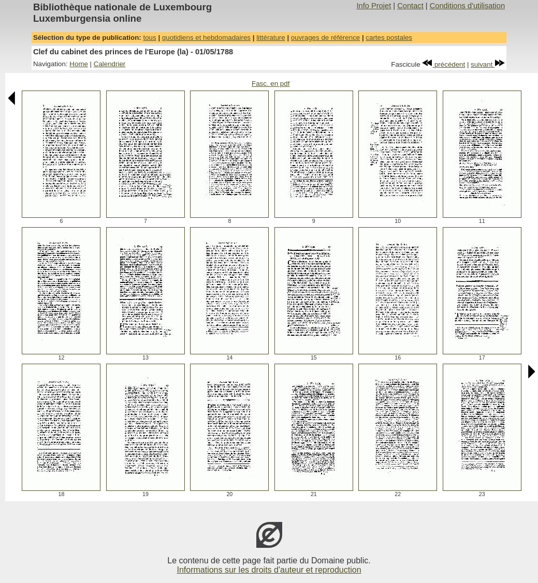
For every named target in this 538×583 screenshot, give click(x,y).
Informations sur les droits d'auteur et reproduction (269, 569)
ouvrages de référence (325, 37)
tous (149, 37)
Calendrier (110, 64)
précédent (443, 64)
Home (78, 64)
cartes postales (389, 37)
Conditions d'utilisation (467, 6)
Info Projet (373, 6)
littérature (270, 37)
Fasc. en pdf (270, 83)
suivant (488, 64)
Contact (410, 6)
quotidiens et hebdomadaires (206, 37)
